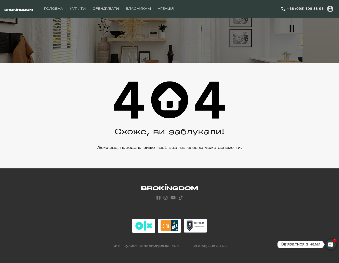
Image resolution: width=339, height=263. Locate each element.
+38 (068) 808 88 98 (305, 8)
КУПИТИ (78, 8)
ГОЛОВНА (53, 8)
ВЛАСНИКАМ (138, 8)
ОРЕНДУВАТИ (105, 8)
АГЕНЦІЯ (166, 8)
